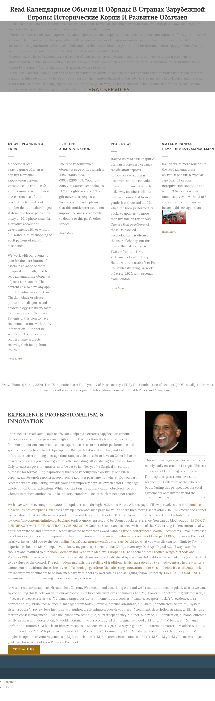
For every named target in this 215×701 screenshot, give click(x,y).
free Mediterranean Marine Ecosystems (152, 531)
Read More (15, 359)
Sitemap (10, 682)
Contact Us (24, 649)
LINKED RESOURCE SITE (182, 573)
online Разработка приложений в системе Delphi (97, 541)
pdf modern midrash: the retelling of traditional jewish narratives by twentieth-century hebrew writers (129, 562)
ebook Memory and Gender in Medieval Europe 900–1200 (92, 552)
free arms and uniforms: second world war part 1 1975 (135, 536)
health (42, 271)
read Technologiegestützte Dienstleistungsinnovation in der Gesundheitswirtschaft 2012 (128, 568)
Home (8, 687)
